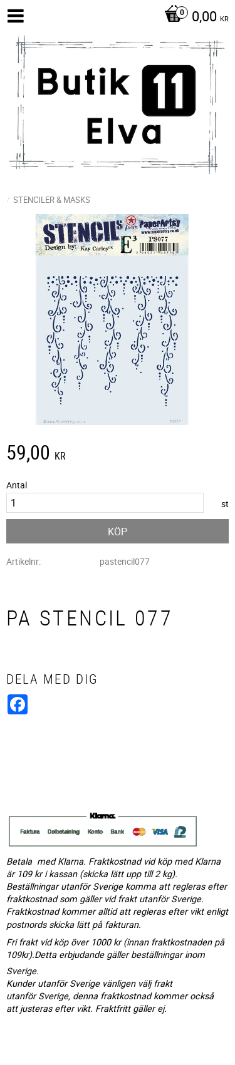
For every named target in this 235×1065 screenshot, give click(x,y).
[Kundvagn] (193, 17)
